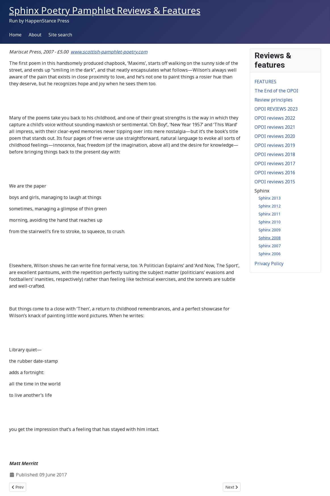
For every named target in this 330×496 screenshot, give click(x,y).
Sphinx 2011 (269, 214)
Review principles (274, 100)
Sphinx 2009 (269, 230)
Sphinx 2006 (269, 253)
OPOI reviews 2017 (275, 163)
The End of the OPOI (276, 91)
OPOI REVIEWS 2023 (276, 109)
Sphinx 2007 (269, 245)
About (35, 35)
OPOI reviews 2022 (275, 118)
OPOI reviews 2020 (275, 136)
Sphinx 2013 (269, 198)
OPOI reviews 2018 (275, 154)
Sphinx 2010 (269, 222)
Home (15, 35)
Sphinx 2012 (269, 206)
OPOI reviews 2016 (275, 172)
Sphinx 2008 (269, 237)
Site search (60, 35)
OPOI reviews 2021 (275, 127)
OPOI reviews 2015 (275, 182)
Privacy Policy (269, 263)
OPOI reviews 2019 (275, 145)
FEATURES (265, 81)
